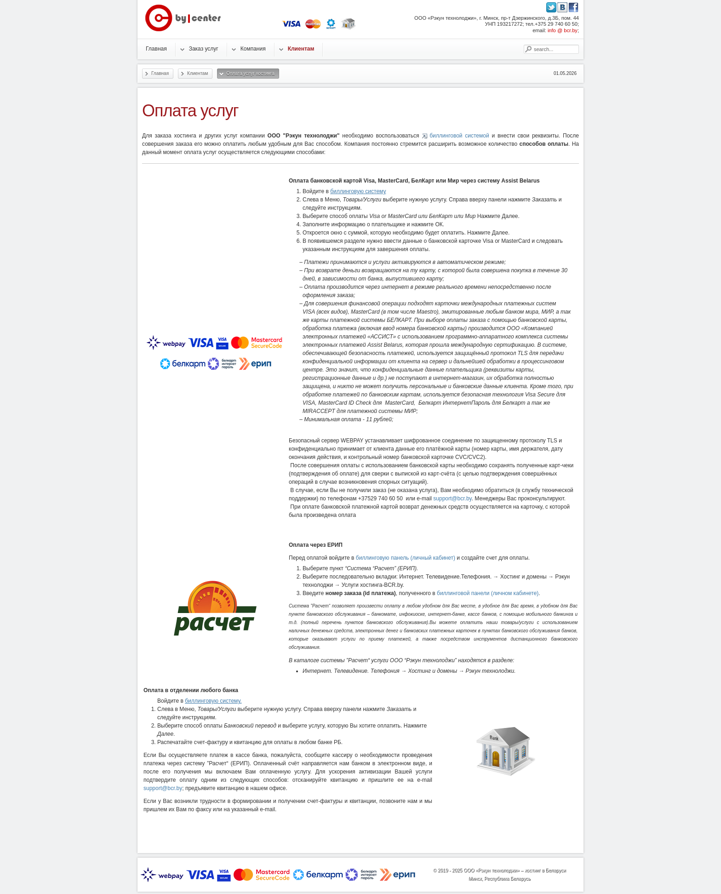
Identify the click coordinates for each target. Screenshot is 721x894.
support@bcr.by (452, 498)
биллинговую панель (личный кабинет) (405, 558)
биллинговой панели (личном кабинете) (487, 593)
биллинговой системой (459, 135)
